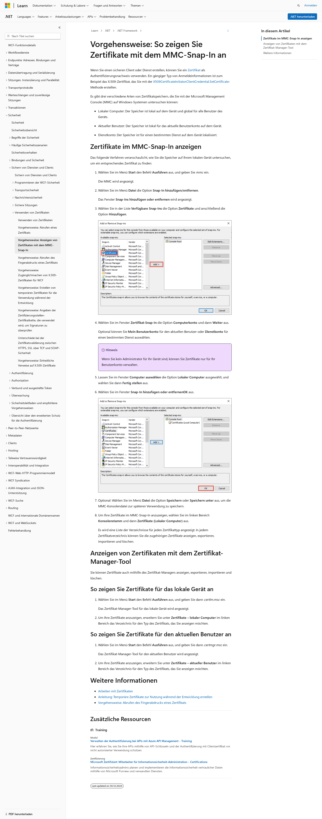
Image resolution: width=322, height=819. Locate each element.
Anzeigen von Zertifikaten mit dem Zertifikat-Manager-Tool (285, 45)
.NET (107, 30)
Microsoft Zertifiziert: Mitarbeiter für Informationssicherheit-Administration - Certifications (148, 762)
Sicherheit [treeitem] (18, 122)
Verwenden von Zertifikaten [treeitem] (35, 220)
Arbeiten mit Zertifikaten (115, 691)
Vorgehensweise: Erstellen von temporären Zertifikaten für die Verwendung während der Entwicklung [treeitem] (37, 295)
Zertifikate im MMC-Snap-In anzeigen (287, 38)
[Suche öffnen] (298, 5)
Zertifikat (194, 70)
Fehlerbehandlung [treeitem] (19, 530)
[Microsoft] (7, 5)
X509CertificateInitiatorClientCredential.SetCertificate (191, 81)
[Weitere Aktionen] (228, 31)
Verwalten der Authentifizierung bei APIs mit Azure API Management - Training (141, 741)
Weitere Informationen (277, 53)
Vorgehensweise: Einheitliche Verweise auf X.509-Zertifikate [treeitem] (36, 363)
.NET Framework (127, 30)
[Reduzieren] (59, 27)
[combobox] (33, 36)
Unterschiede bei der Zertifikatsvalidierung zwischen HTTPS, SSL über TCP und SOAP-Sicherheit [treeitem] (39, 345)
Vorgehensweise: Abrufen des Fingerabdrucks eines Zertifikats (142, 702)
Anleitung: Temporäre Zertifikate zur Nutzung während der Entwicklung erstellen (155, 697)
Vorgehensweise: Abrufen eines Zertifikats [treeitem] (37, 229)
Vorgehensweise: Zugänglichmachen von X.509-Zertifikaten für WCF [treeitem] (37, 275)
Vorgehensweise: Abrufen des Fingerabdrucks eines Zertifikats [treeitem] (38, 260)
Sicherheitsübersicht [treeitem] (24, 130)
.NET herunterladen (302, 16)
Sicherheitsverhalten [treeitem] (24, 152)
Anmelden (310, 5)
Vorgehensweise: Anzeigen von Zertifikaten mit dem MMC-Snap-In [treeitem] (37, 245)
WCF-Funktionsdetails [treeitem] (22, 45)
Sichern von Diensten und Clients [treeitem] (36, 175)
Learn (94, 30)
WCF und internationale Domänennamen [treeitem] (34, 515)
